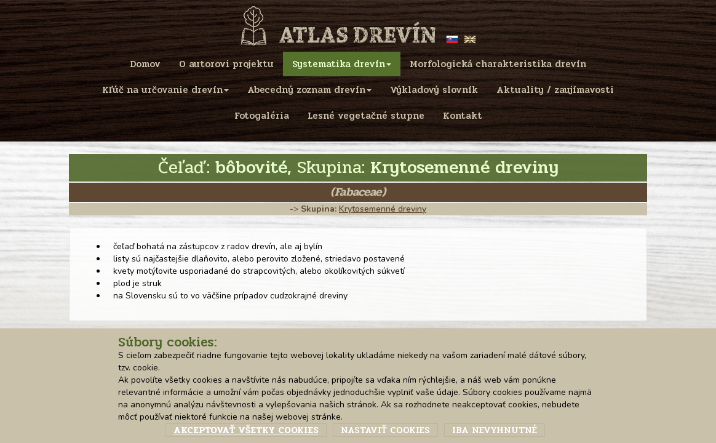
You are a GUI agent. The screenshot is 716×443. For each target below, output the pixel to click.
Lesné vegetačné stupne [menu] (366, 115)
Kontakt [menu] (462, 115)
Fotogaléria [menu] (261, 115)
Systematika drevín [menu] (341, 64)
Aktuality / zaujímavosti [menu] (555, 89)
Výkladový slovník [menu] (434, 89)
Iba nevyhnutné (494, 430)
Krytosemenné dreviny (382, 209)
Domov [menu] (145, 64)
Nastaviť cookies (385, 430)
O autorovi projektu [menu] (226, 64)
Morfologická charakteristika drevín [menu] (498, 64)
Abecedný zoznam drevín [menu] (309, 89)
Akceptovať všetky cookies (246, 430)
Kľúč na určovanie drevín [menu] (165, 89)
